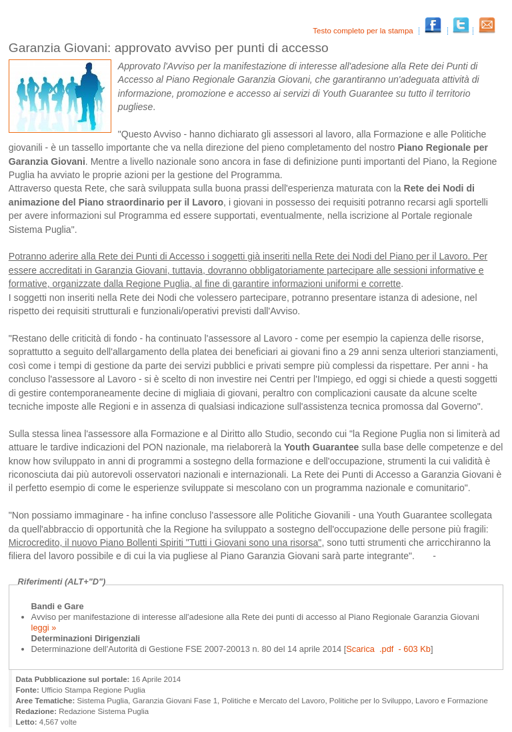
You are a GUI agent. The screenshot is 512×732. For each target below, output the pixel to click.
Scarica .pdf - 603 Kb (388, 649)
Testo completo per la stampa (364, 31)
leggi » (44, 628)
